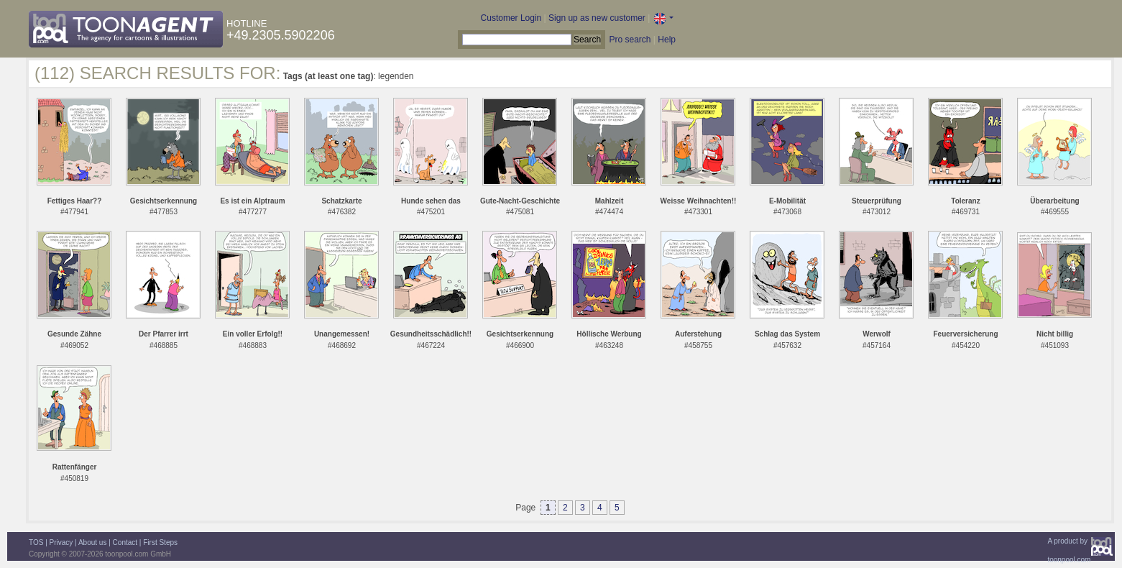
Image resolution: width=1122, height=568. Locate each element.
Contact (125, 542)
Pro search (629, 40)
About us (92, 542)
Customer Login (511, 18)
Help (667, 40)
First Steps (160, 542)
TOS (36, 542)
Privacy (61, 542)
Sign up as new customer (596, 18)
